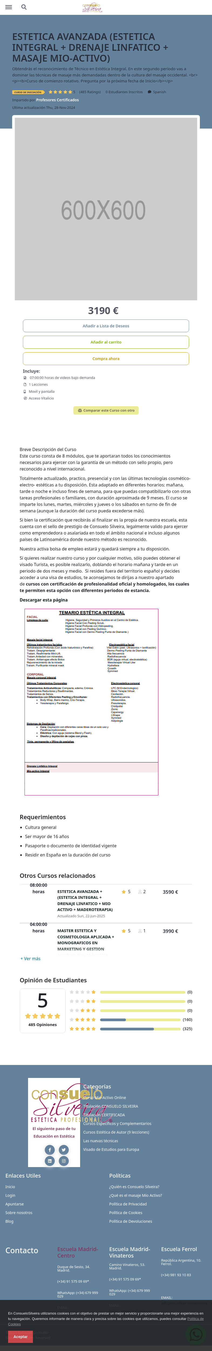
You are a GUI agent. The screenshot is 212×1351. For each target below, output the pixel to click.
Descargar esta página (44, 600)
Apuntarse (14, 1204)
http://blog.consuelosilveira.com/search (24, 7)
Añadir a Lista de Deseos (106, 325)
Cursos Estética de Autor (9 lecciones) (116, 1132)
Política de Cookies (125, 1212)
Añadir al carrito (106, 342)
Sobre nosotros (18, 1212)
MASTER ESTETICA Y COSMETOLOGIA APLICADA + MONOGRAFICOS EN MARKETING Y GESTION (85, 940)
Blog (9, 1221)
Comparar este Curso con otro (106, 410)
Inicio (10, 1186)
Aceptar (20, 1337)
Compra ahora (106, 358)
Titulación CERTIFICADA (104, 1114)
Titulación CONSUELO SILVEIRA (110, 1106)
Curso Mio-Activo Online (104, 1097)
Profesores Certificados (57, 99)
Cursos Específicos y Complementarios (117, 1123)
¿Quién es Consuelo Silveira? (134, 1186)
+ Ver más (30, 959)
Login (10, 1195)
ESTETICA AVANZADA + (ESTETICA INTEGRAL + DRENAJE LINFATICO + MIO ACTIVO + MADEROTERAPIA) (85, 900)
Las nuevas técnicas (100, 1140)
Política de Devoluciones (130, 1221)
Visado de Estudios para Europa (111, 1149)
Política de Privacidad (128, 1204)
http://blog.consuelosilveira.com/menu (11, 5)
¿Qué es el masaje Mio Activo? (135, 1195)
